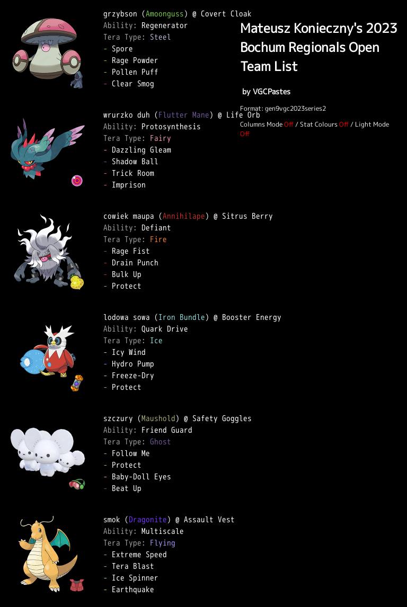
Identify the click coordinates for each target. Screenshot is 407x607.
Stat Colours (319, 124)
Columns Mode (261, 124)
